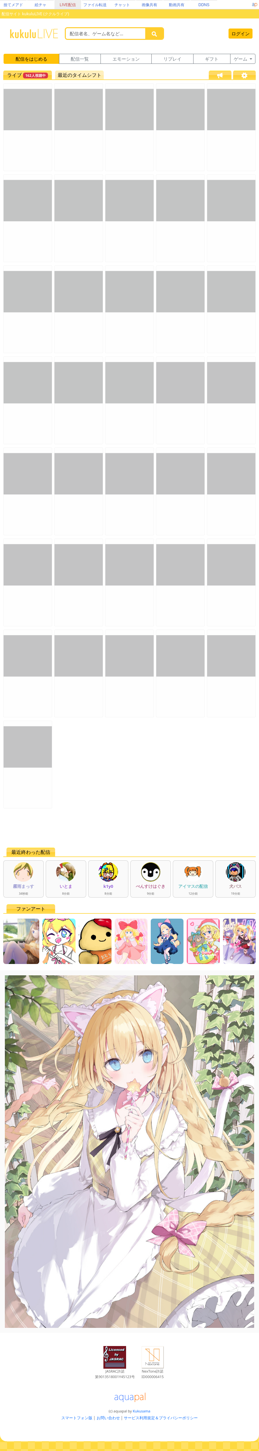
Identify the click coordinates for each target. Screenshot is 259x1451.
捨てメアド (13, 5)
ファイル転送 (95, 5)
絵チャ (40, 5)
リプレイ (172, 59)
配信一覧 (80, 59)
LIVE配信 (68, 5)
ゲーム (241, 59)
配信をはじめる (31, 59)
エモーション (126, 59)
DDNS (203, 5)
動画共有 (176, 5)
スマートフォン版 (76, 1418)
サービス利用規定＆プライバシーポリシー (161, 1418)
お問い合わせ (108, 1418)
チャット (122, 5)
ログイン (240, 33)
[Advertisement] (129, 827)
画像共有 (149, 5)
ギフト (211, 59)
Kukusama (141, 1411)
